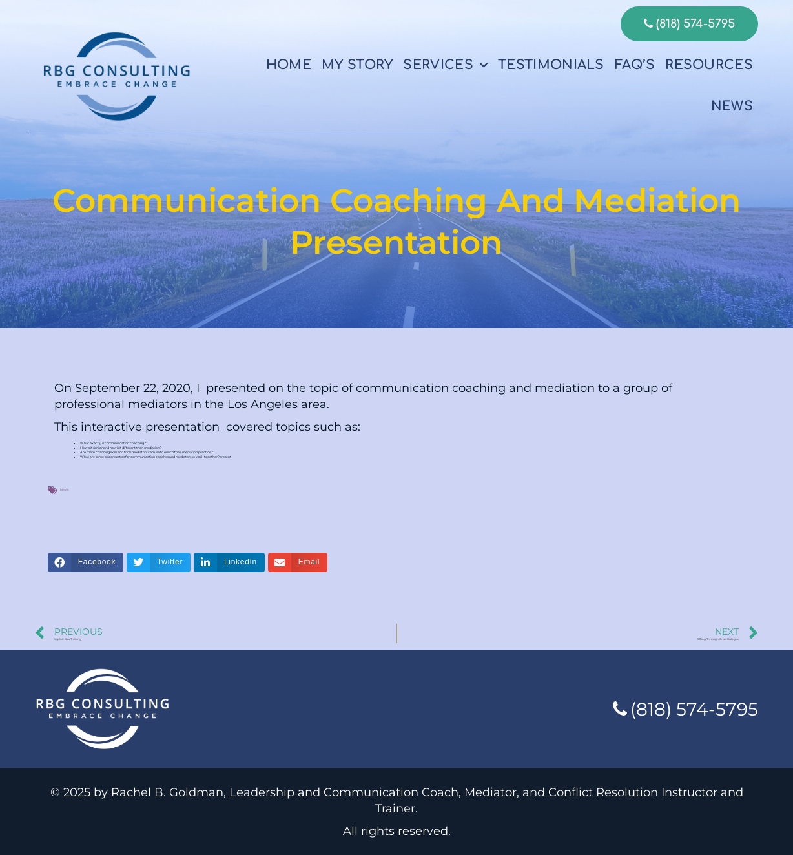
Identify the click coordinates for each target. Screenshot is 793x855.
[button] (85, 562)
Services (445, 65)
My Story (357, 64)
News (732, 106)
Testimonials (551, 64)
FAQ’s (635, 64)
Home (288, 64)
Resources (709, 64)
